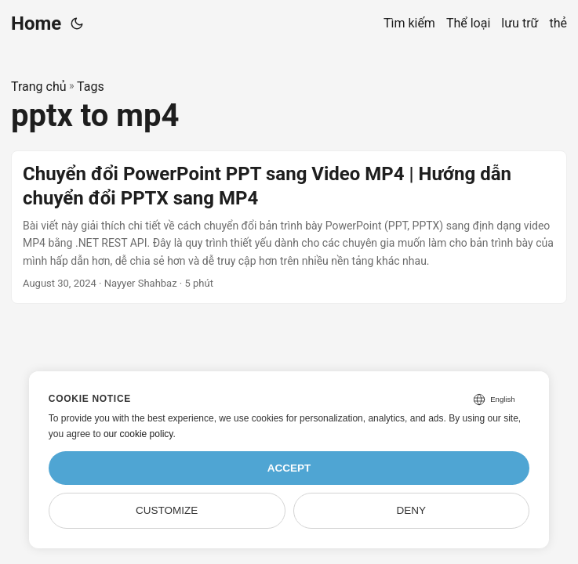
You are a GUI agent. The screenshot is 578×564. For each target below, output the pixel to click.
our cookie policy (138, 433)
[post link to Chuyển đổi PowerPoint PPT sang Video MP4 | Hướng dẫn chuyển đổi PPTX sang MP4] (289, 227)
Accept (289, 468)
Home (36, 23)
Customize (167, 510)
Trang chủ (39, 86)
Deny (412, 510)
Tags (90, 86)
